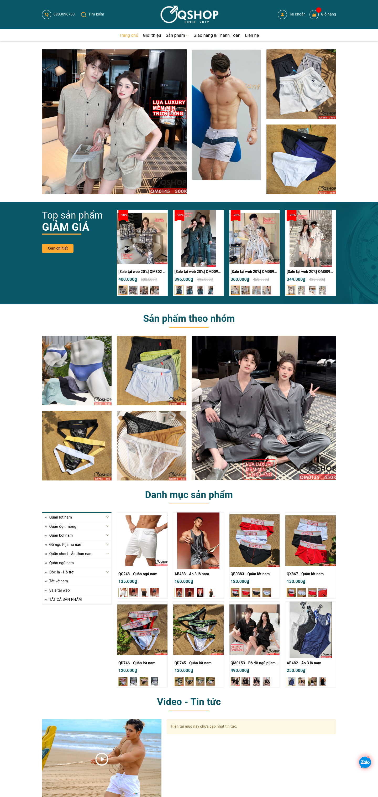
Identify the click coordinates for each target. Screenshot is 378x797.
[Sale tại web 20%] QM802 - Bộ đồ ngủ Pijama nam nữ (163, 272)
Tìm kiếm (92, 14)
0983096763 (58, 14)
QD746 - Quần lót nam (136, 663)
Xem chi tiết (58, 248)
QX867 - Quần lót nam (305, 574)
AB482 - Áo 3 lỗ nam (304, 663)
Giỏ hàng (322, 14)
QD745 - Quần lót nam (193, 663)
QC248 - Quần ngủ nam (138, 574)
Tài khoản (292, 14)
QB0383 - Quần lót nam (250, 574)
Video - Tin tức (189, 701)
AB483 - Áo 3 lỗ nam (192, 574)
